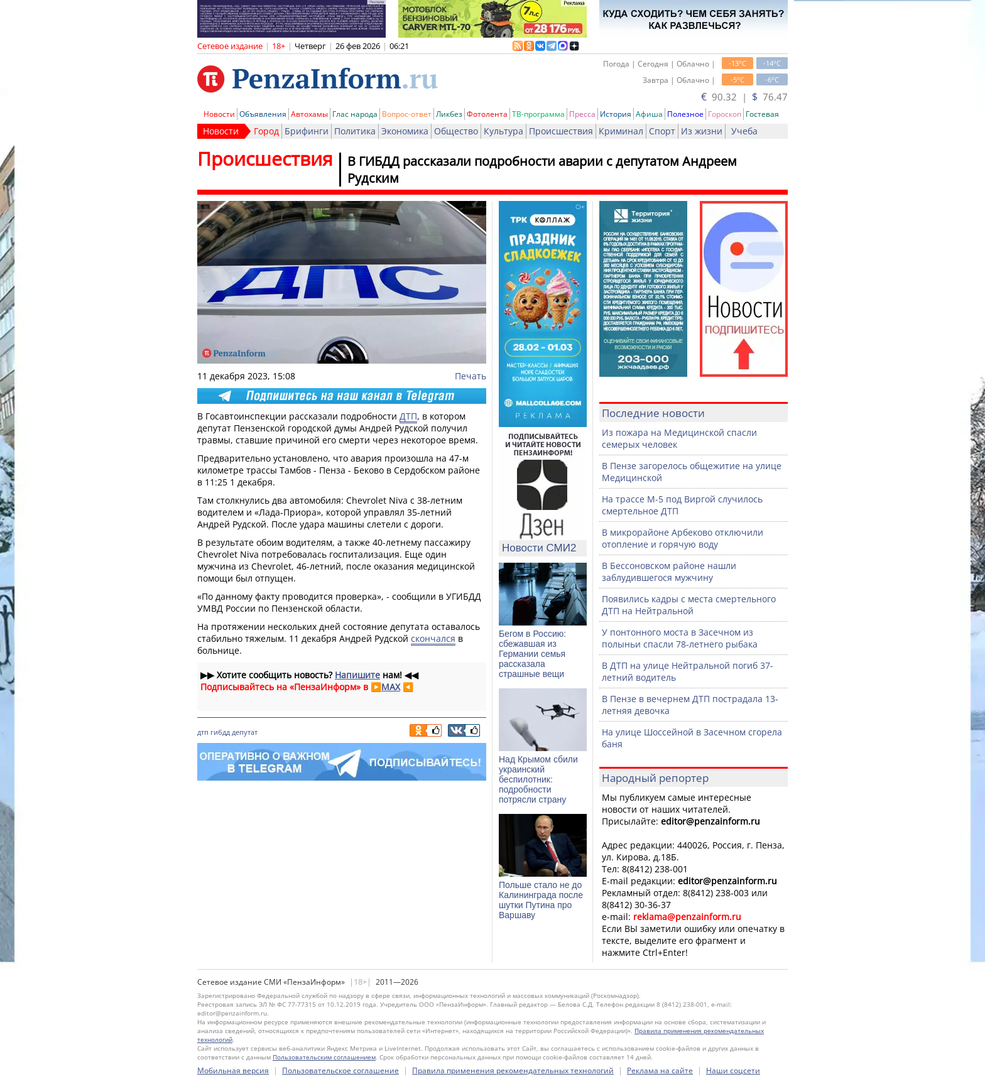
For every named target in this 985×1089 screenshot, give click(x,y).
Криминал (621, 131)
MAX (390, 687)
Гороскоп (724, 114)
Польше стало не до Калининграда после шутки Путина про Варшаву (541, 900)
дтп (203, 732)
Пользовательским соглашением (324, 1057)
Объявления (262, 114)
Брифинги (307, 131)
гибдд (220, 732)
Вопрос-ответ (407, 114)
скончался (433, 638)
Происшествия (561, 131)
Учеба (744, 131)
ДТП (408, 416)
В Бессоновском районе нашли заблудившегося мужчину (669, 571)
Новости (219, 114)
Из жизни (701, 131)
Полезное (685, 114)
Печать (470, 376)
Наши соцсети (733, 1070)
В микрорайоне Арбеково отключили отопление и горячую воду (682, 538)
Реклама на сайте (660, 1070)
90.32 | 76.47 (744, 96)
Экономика (404, 131)
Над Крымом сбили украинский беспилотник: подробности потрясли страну (538, 779)
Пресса (582, 114)
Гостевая (762, 114)
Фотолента (487, 114)
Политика (355, 131)
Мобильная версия (233, 1070)
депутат (245, 732)
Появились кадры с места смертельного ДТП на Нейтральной (689, 605)
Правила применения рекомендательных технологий (513, 1070)
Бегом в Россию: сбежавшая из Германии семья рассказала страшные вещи (532, 654)
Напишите (357, 675)
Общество (456, 131)
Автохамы (309, 114)
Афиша (649, 114)
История (615, 114)
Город (266, 131)
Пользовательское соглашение (340, 1070)
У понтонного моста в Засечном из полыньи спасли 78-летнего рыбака (680, 638)
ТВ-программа (538, 114)
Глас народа (355, 114)
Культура (503, 131)
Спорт (662, 131)
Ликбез (449, 114)
